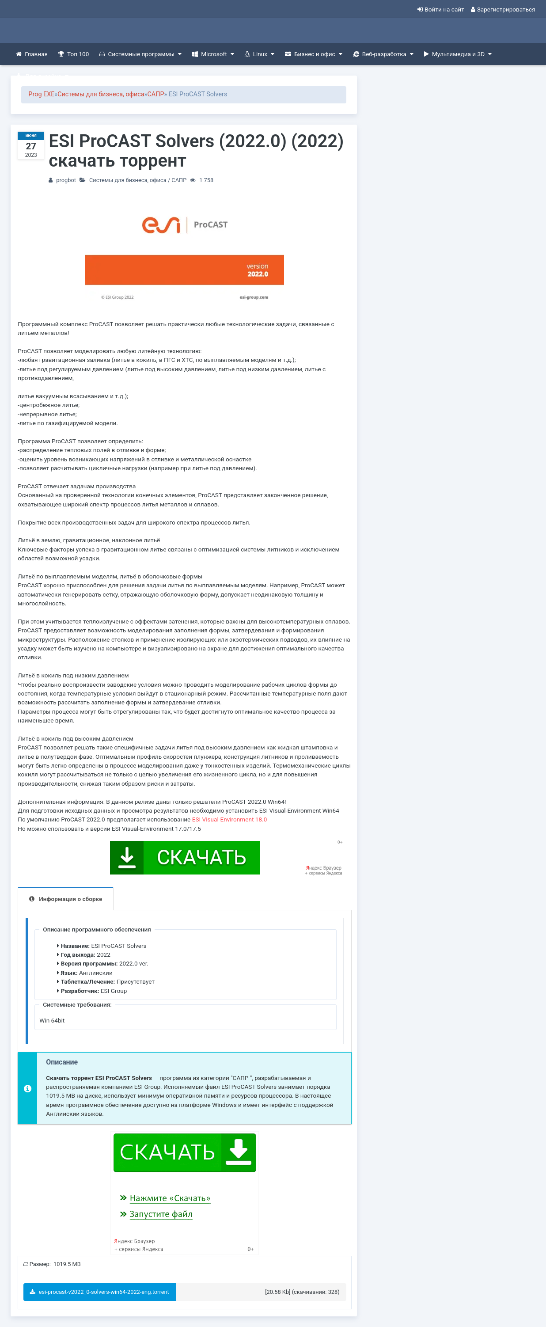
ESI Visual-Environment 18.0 (229, 819)
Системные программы (140, 54)
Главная (32, 54)
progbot (66, 180)
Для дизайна (42, 76)
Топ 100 (73, 54)
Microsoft (213, 54)
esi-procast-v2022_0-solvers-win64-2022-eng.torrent (99, 1292)
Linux (259, 54)
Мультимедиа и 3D (458, 54)
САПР (155, 94)
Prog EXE (41, 94)
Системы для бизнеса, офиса (100, 94)
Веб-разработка (383, 54)
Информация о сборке (70, 898)
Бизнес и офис (313, 54)
